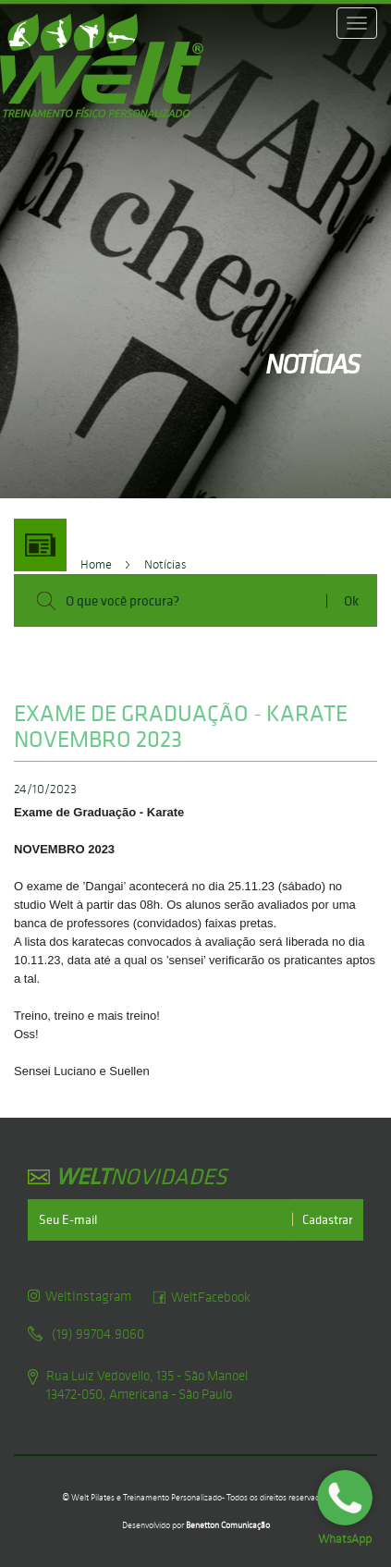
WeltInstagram (79, 1296)
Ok (351, 600)
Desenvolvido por (196, 1525)
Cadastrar (327, 1219)
